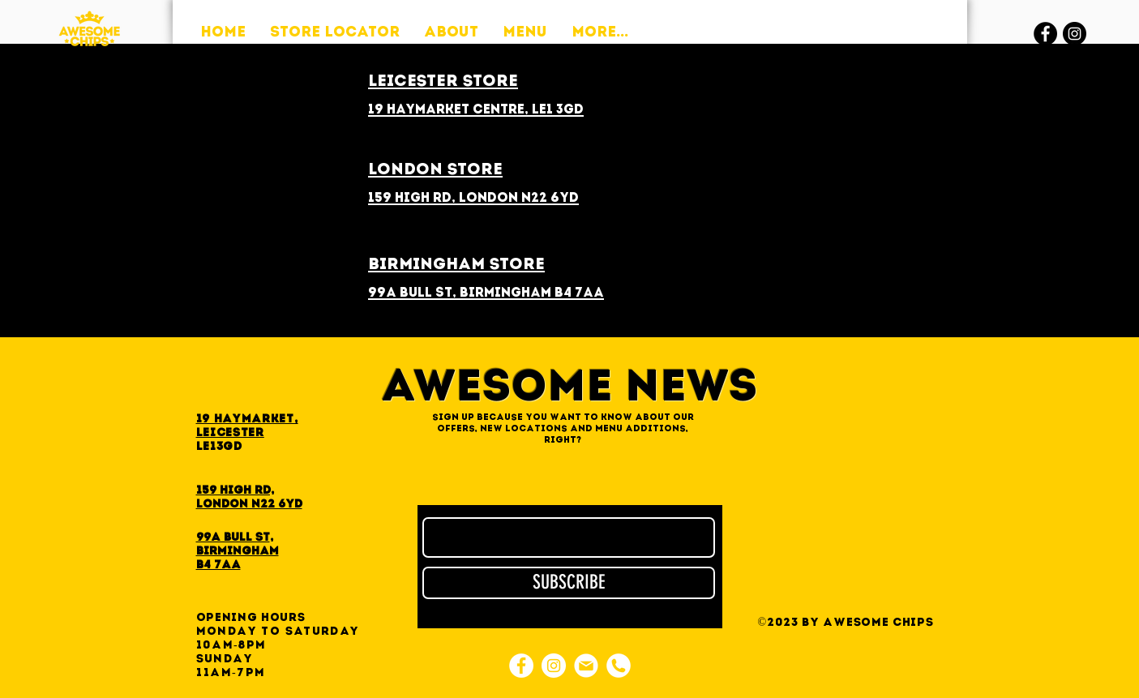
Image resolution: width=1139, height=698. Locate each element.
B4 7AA (218, 565)
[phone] (618, 665)
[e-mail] (586, 665)
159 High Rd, (235, 491)
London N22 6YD (249, 505)
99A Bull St (233, 538)
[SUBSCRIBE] (568, 583)
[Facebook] (1045, 33)
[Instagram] (1074, 33)
